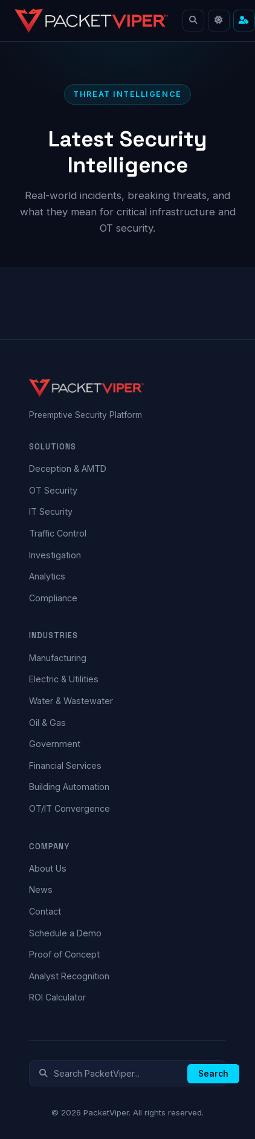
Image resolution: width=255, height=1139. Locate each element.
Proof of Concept (64, 954)
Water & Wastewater (71, 701)
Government (54, 744)
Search (213, 1074)
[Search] (193, 20)
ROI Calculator (57, 997)
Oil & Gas (47, 722)
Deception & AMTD (67, 468)
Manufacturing (57, 658)
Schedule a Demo (65, 933)
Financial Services (65, 765)
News (41, 889)
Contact (45, 911)
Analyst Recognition (69, 976)
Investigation (55, 555)
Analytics (47, 576)
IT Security (51, 511)
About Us (47, 868)
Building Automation (69, 787)
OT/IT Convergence (69, 808)
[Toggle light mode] (219, 20)
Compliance (53, 598)
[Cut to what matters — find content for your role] (244, 20)
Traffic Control (57, 533)
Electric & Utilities (63, 679)
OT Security (53, 490)
